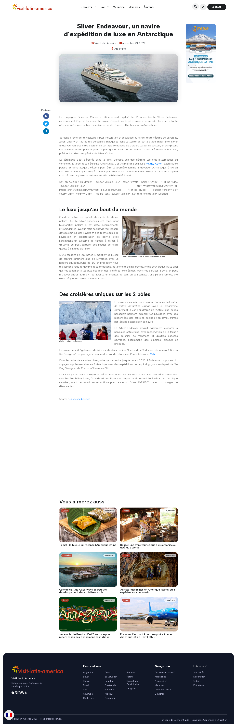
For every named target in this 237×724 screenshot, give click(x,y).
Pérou (130, 676)
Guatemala (110, 685)
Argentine (120, 48)
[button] (195, 6)
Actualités (198, 672)
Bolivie (86, 681)
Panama (131, 672)
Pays (104, 7)
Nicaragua (110, 698)
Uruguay (131, 688)
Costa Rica (88, 698)
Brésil (86, 685)
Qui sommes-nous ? (165, 672)
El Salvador (111, 676)
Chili (152, 354)
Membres (134, 7)
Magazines (160, 676)
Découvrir (88, 7)
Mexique (109, 693)
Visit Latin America (23, 678)
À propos (149, 7)
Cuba (107, 672)
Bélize (86, 676)
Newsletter (161, 681)
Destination (199, 676)
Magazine (119, 7)
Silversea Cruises (79, 399)
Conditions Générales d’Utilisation (209, 720)
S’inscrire (159, 693)
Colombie (88, 693)
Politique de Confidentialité (175, 720)
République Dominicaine (133, 682)
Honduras (110, 689)
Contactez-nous (163, 689)
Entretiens (198, 685)
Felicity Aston (154, 164)
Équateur (109, 681)
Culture (197, 681)
